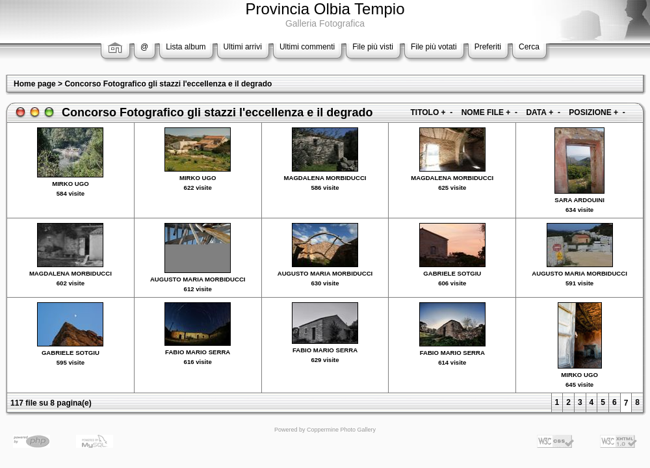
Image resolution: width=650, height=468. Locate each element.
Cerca (529, 46)
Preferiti (487, 46)
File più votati (434, 46)
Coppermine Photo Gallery (341, 429)
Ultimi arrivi (243, 46)
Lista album (185, 46)
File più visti (372, 46)
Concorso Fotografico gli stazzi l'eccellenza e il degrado (168, 83)
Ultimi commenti (307, 46)
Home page (35, 83)
